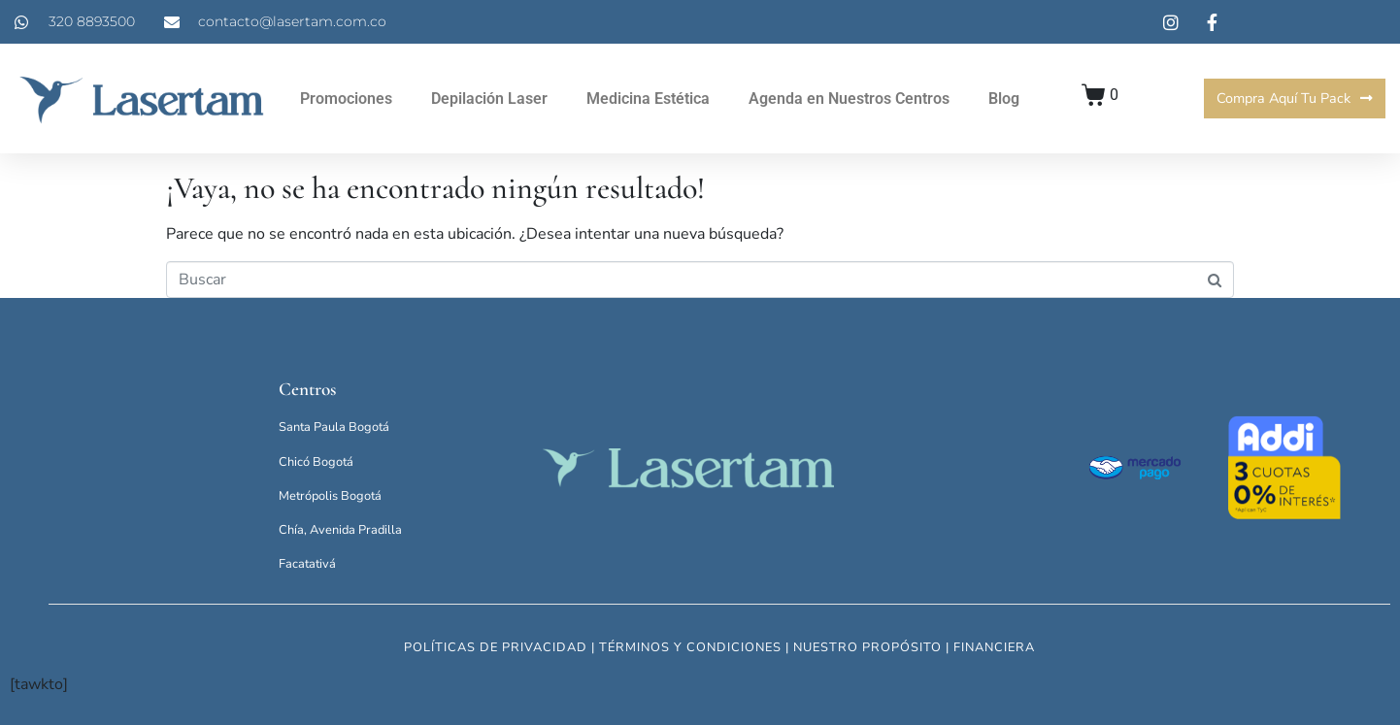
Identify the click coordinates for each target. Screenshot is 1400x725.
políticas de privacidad (495, 647)
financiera (994, 647)
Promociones (346, 98)
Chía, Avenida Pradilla (340, 530)
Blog (1003, 98)
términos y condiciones (690, 647)
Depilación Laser (489, 98)
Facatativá (307, 564)
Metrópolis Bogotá (330, 496)
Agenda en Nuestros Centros (849, 98)
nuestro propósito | (873, 647)
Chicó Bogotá (316, 462)
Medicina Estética (648, 98)
